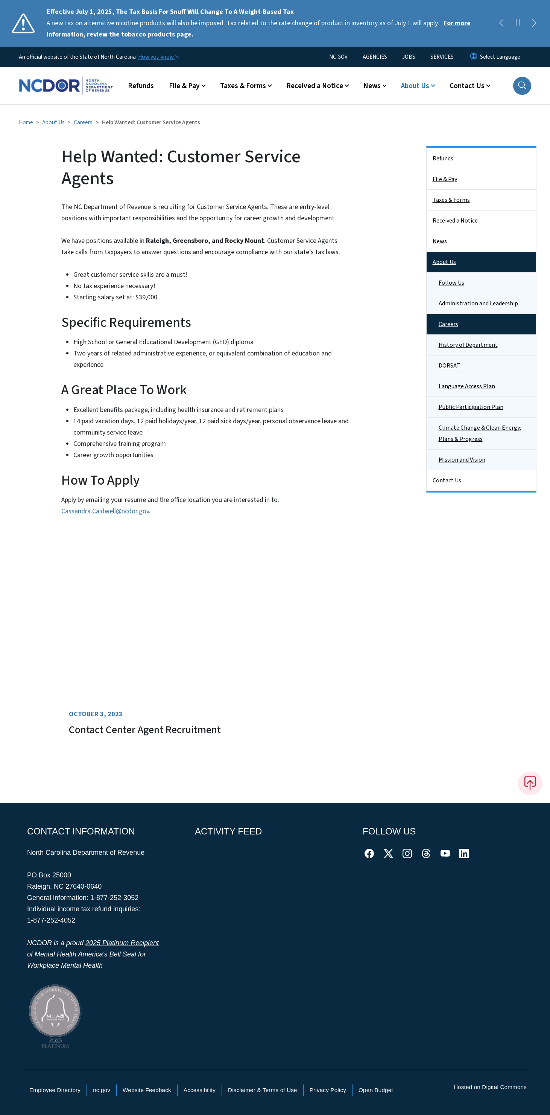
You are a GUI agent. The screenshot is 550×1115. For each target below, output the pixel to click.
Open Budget (376, 1090)
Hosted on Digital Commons (490, 1087)
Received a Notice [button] (314, 86)
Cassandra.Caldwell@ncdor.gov (105, 511)
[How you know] (159, 57)
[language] (500, 57)
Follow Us (451, 283)
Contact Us (447, 480)
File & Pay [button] (184, 86)
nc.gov (101, 1090)
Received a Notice (455, 221)
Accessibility (200, 1090)
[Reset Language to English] (473, 57)
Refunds (141, 86)
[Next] (534, 23)
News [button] (372, 86)
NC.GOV (338, 57)
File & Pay (445, 179)
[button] (522, 86)
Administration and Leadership (478, 303)
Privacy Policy (328, 1090)
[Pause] (517, 23)
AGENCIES (375, 57)
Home (26, 122)
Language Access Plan (467, 386)
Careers (83, 122)
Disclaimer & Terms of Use (262, 1090)
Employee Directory (55, 1090)
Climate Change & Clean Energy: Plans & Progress (480, 433)
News (440, 241)
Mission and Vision (462, 460)
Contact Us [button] (467, 86)
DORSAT (449, 365)
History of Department (468, 345)
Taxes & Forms (451, 200)
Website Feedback (147, 1090)
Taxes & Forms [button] (243, 86)
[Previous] (501, 23)
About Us (53, 122)
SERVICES (442, 57)
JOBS (408, 57)
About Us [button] (415, 86)
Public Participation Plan (471, 407)
